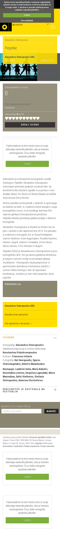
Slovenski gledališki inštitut (40, 437)
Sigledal (38, 443)
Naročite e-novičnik (16, 406)
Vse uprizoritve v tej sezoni (17, 323)
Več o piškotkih (27, 20)
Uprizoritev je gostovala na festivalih (24, 390)
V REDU (27, 15)
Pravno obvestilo (47, 446)
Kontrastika (7, 446)
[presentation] (22, 419)
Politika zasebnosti (31, 446)
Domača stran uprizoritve (16, 314)
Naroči (51, 411)
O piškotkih (18, 446)
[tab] (30, 338)
